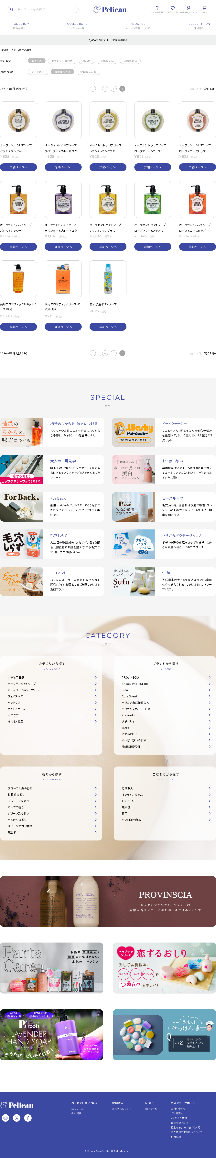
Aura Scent (129, 696)
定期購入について (122, 1108)
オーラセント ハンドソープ (16, 225)
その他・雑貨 (16, 721)
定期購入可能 (88, 72)
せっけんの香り (17, 819)
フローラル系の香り (20, 788)
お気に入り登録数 (62, 61)
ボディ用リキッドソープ (22, 683)
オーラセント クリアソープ (16, 145)
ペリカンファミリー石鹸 (136, 708)
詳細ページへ (18, 167)
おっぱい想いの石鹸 (134, 740)
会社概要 (76, 1113)
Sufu (125, 690)
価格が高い (130, 61)
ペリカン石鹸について (84, 1103)
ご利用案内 (177, 1113)
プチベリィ (128, 721)
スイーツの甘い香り (20, 826)
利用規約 (176, 1136)
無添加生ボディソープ (103, 304)
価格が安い (107, 61)
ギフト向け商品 (131, 819)
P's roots (128, 715)
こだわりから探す (21, 50)
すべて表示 (38, 72)
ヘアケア (13, 715)
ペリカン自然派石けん (135, 702)
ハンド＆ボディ (16, 708)
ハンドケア (14, 702)
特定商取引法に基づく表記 (185, 1127)
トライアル (128, 800)
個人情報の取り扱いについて (186, 1132)
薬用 (125, 813)
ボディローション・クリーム (24, 690)
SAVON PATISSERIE (135, 683)
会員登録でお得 (179, 1122)
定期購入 (127, 788)
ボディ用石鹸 (16, 677)
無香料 (12, 832)
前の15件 (195, 89)
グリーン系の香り (18, 813)
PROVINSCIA (130, 677)
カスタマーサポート (183, 1103)
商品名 (86, 61)
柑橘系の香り (16, 794)
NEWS (149, 1103)
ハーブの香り (16, 807)
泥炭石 (126, 727)
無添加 (126, 807)
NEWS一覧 (151, 1108)
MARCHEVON (131, 746)
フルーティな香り (18, 800)
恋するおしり (130, 734)
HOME (5, 50)
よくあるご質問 (179, 1118)
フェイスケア (15, 696)
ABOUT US (77, 1108)
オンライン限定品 (132, 794)
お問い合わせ (178, 1108)
